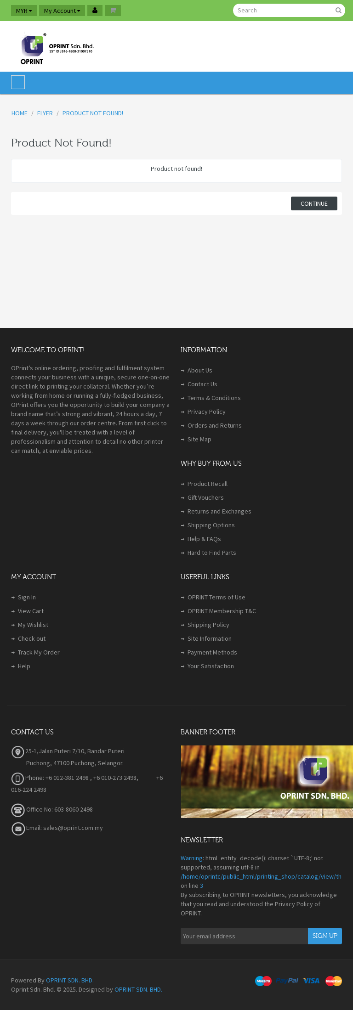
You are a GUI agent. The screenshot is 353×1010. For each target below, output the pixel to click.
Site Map (199, 439)
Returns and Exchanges (219, 511)
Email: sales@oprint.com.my (57, 828)
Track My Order (39, 652)
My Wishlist (33, 625)
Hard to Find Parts (212, 552)
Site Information (210, 638)
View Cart (31, 611)
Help (24, 666)
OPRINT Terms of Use (216, 597)
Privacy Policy (207, 411)
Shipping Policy (208, 625)
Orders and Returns (215, 425)
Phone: (27, 777)
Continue (314, 203)
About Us (200, 370)
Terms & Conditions (214, 398)
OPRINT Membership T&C (222, 611)
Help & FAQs (204, 539)
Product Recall (208, 484)
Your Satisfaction (211, 666)
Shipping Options (211, 525)
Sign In (27, 597)
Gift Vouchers (206, 497)
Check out (32, 638)
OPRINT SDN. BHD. (70, 980)
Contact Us (202, 384)
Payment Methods (212, 652)
